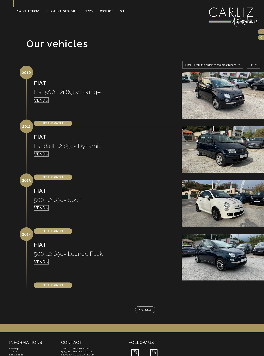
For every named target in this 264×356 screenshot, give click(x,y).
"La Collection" (28, 11)
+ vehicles (145, 309)
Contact (106, 11)
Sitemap (14, 348)
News (89, 11)
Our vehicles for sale (61, 11)
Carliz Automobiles (236, 17)
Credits (13, 351)
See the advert (53, 123)
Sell (123, 11)
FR (261, 31)
